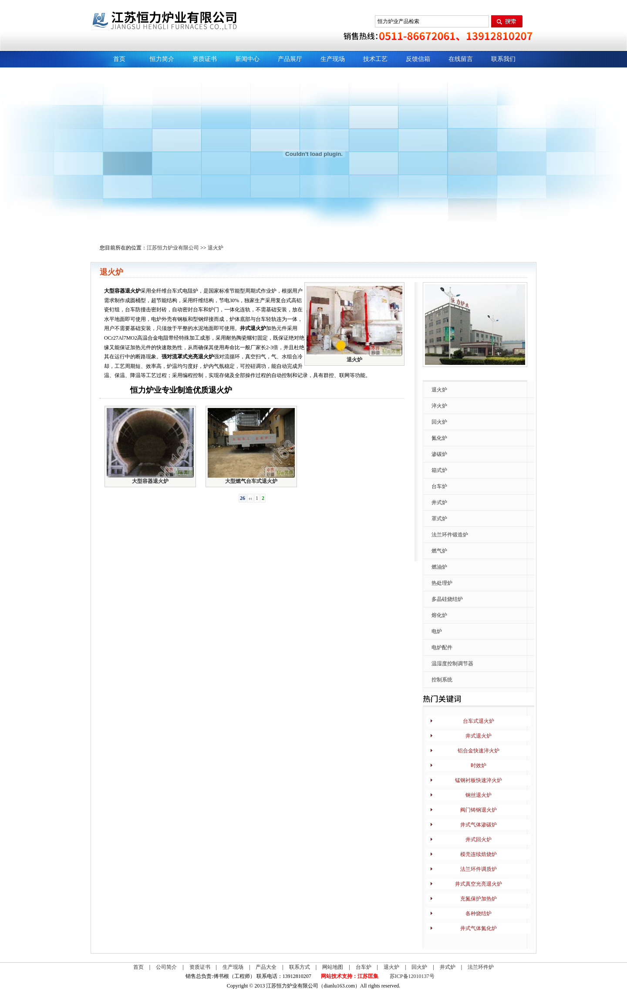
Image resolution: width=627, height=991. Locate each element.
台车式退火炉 (478, 721)
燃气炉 (439, 551)
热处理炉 (441, 583)
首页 (119, 59)
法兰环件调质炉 (478, 869)
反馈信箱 (418, 59)
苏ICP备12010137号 (412, 976)
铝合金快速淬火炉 (478, 751)
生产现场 (332, 59)
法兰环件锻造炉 (449, 535)
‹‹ (250, 498)
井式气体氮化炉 (478, 928)
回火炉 (439, 422)
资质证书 (204, 59)
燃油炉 (439, 567)
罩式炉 (439, 519)
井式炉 (439, 502)
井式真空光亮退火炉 (478, 884)
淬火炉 (439, 406)
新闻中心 (247, 59)
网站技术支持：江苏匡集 (349, 976)
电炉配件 (441, 647)
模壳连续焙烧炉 (478, 854)
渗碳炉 (439, 454)
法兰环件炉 (481, 967)
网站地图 (332, 967)
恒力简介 (162, 59)
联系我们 (503, 59)
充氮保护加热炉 (478, 899)
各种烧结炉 (478, 913)
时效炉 (478, 765)
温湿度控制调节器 (452, 664)
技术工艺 (375, 59)
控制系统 (441, 680)
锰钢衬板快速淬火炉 (478, 780)
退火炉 (215, 248)
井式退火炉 (478, 736)
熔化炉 (439, 615)
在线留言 (460, 59)
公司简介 (166, 967)
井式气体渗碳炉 (478, 825)
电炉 (436, 631)
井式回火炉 (478, 839)
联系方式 (299, 967)
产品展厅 (290, 59)
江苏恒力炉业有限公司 (173, 248)
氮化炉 (439, 438)
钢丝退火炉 (478, 795)
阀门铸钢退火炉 (478, 810)
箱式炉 (439, 470)
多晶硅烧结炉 (447, 599)
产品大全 (266, 967)
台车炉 (439, 486)
